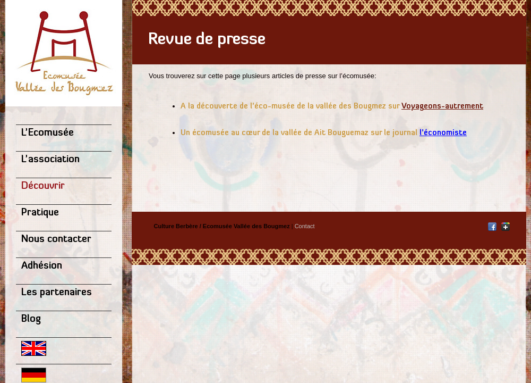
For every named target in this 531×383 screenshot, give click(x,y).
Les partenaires (56, 293)
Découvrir (43, 186)
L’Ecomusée (47, 133)
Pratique (40, 213)
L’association (50, 160)
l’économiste (443, 133)
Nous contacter (56, 240)
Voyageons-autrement (442, 107)
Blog (31, 319)
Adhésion (41, 266)
